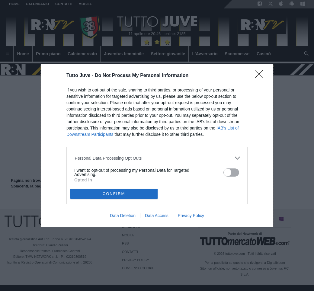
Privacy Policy (191, 215)
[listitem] (157, 158)
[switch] (231, 172)
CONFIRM (114, 193)
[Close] (261, 76)
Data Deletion (123, 215)
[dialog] (157, 145)
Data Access (156, 215)
